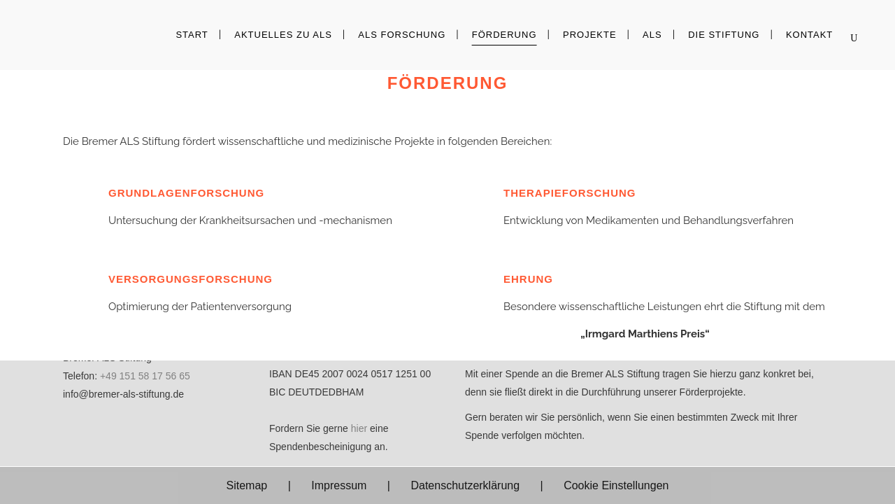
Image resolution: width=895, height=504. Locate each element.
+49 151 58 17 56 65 (145, 376)
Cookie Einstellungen (616, 485)
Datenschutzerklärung (465, 485)
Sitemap (247, 485)
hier (359, 428)
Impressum (338, 485)
